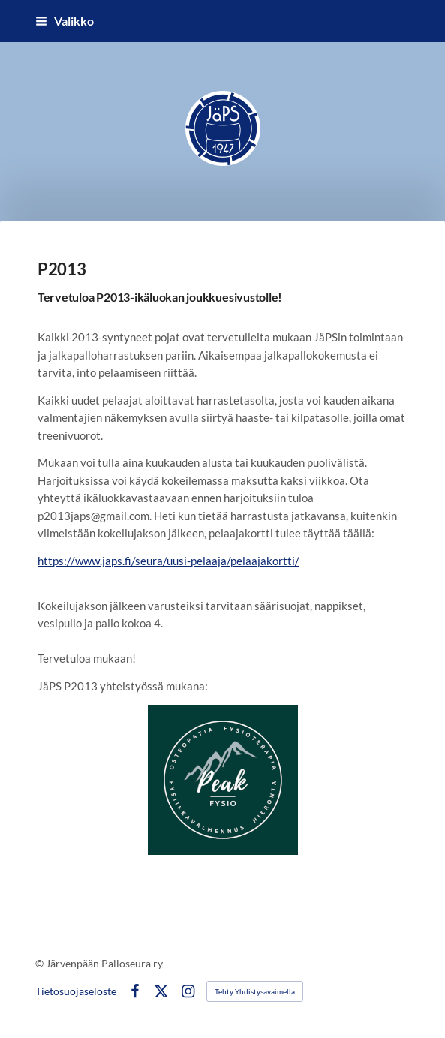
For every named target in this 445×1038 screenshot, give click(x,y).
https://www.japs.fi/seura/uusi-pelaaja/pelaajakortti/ (168, 560)
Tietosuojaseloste (75, 991)
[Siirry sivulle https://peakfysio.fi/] (223, 780)
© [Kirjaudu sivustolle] (40, 963)
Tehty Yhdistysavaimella (255, 991)
